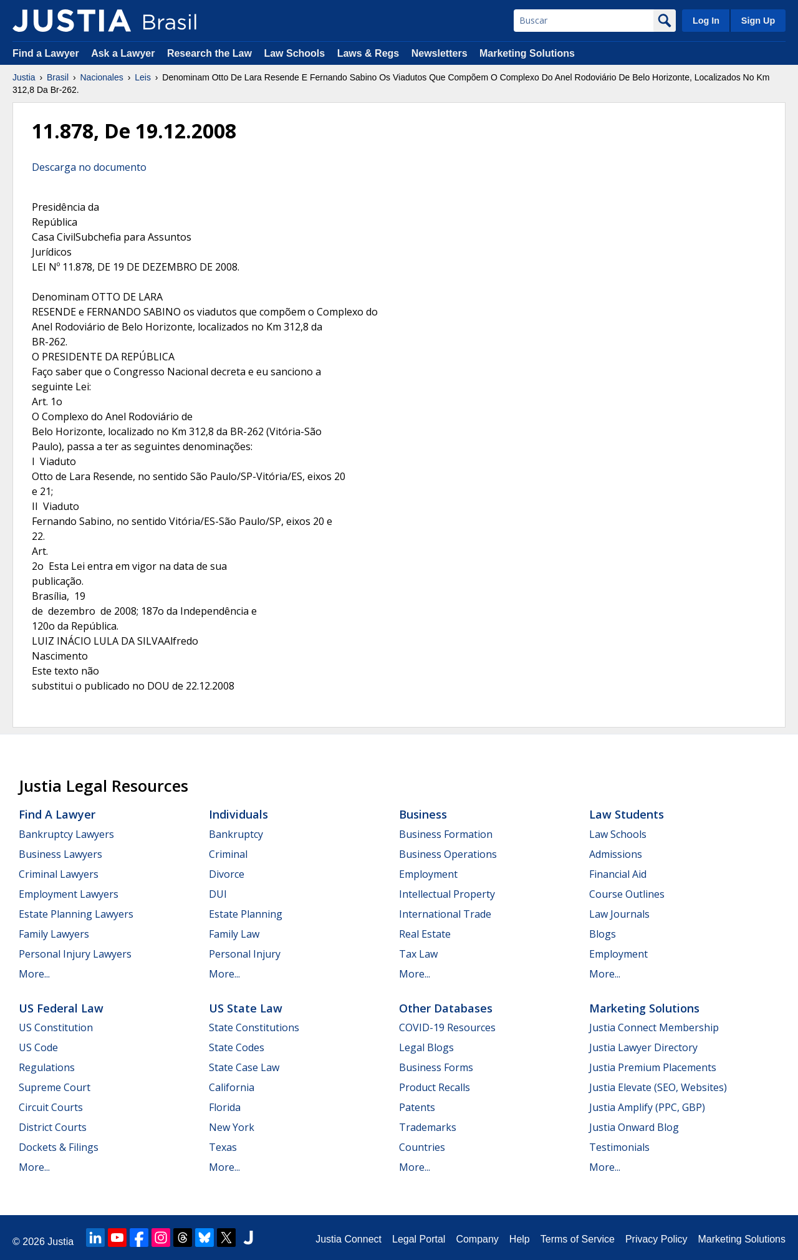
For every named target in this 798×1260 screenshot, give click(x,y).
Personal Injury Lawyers (75, 954)
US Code (38, 1047)
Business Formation (446, 834)
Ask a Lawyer (124, 53)
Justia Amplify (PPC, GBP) (647, 1107)
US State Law (245, 1008)
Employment (428, 874)
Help (519, 1239)
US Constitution (56, 1027)
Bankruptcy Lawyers (66, 834)
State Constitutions (254, 1027)
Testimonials (619, 1147)
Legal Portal (418, 1239)
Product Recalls (434, 1087)
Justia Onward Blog (634, 1127)
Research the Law (209, 53)
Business (423, 814)
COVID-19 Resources (447, 1027)
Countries (422, 1147)
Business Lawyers (60, 854)
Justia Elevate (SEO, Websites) (658, 1087)
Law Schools (294, 53)
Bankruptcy (236, 834)
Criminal (228, 854)
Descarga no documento (89, 167)
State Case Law (244, 1067)
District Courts (53, 1127)
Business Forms (436, 1067)
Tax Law (418, 954)
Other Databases (446, 1008)
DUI (218, 894)
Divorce (226, 874)
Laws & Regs (368, 53)
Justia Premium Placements (652, 1067)
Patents (417, 1107)
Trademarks (427, 1127)
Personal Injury (245, 954)
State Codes (236, 1047)
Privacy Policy (656, 1239)
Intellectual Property (447, 894)
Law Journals (619, 914)
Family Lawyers (54, 934)
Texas (223, 1147)
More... (34, 974)
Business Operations (448, 854)
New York (231, 1127)
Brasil (58, 77)
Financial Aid (618, 874)
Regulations (47, 1067)
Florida (225, 1107)
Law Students (626, 814)
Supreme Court (54, 1087)
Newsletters (439, 53)
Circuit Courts (51, 1107)
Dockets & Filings (59, 1147)
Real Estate (425, 934)
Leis (143, 77)
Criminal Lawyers (59, 874)
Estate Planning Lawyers (76, 914)
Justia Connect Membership (654, 1027)
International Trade (445, 914)
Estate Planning (245, 914)
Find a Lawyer (45, 53)
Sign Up (758, 21)
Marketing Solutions (527, 53)
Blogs (602, 934)
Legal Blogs (426, 1047)
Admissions (615, 854)
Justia (24, 77)
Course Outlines (627, 894)
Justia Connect (348, 1239)
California (231, 1087)
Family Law (234, 934)
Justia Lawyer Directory (643, 1047)
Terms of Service (578, 1239)
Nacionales (101, 77)
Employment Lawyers (68, 894)
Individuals (238, 814)
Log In (706, 21)
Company (477, 1239)
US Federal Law (61, 1008)
